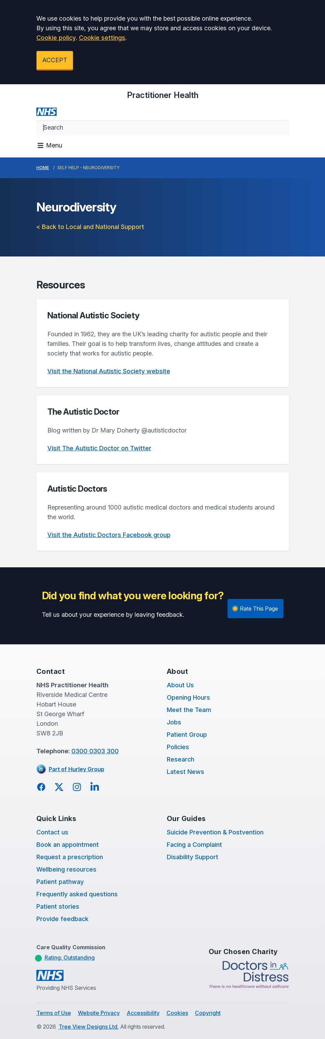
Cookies (177, 1012)
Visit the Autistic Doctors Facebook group (109, 534)
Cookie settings (102, 37)
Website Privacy (99, 1012)
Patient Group (187, 734)
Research (180, 759)
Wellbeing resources (66, 869)
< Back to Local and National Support (90, 226)
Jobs (174, 722)
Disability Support (192, 857)
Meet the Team (189, 709)
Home (42, 167)
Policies (178, 747)
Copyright (208, 1012)
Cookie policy (56, 37)
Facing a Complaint (194, 844)
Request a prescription (69, 857)
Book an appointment (67, 844)
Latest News (185, 771)
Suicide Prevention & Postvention (215, 832)
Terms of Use (53, 1012)
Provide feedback (62, 918)
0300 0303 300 (95, 751)
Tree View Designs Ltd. (89, 1026)
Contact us (52, 832)
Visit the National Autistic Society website (108, 371)
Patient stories (57, 906)
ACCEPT (54, 60)
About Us (180, 685)
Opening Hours (188, 697)
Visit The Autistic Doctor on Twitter (99, 448)
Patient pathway (60, 881)
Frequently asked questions (77, 894)
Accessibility (143, 1012)
